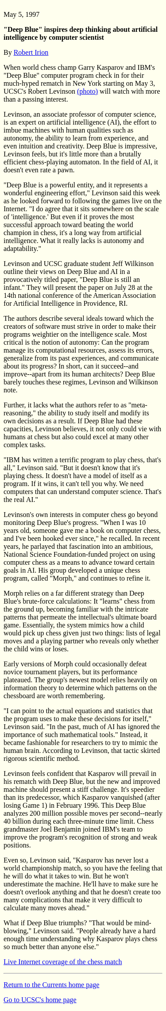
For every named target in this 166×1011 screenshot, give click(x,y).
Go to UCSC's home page (40, 999)
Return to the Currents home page (51, 984)
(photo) (87, 91)
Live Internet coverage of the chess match (63, 961)
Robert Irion (31, 52)
